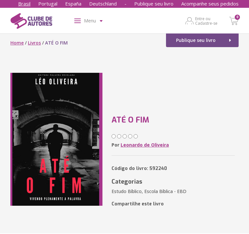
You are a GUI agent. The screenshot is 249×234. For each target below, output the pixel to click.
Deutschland (103, 3)
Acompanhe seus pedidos (210, 3)
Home (17, 43)
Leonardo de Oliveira (145, 145)
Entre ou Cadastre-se (206, 21)
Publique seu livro (153, 3)
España (73, 3)
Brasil (24, 3)
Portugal (47, 3)
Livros (34, 43)
